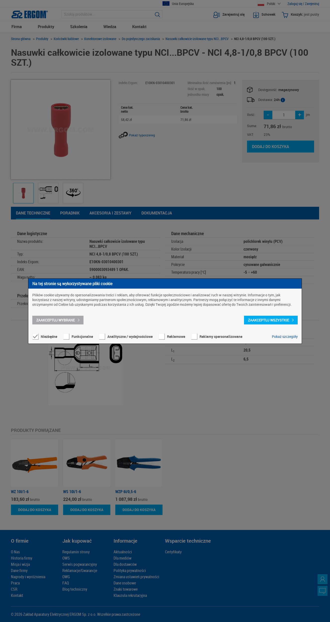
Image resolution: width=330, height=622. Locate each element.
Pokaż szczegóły (285, 336)
